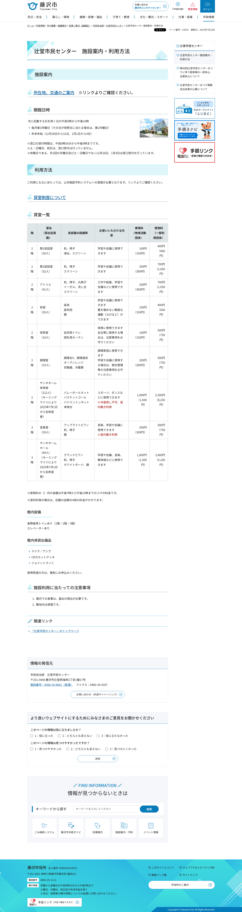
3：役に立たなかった (114, 736)
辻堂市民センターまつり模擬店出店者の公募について (196, 87)
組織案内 (62, 25)
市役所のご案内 (180, 885)
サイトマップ (190, 875)
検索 (149, 809)
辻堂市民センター (115, 25)
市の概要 (51, 25)
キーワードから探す (51, 808)
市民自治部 (98, 25)
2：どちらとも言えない (77, 736)
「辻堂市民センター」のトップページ (55, 631)
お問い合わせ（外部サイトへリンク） (97, 694)
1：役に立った (44, 736)
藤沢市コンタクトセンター (148, 6)
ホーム (30, 25)
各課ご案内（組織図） (80, 25)
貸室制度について (50, 197)
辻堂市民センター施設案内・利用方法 (196, 57)
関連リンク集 (159, 875)
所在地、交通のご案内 (54, 92)
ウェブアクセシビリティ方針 (199, 867)
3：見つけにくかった (123, 749)
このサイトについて (163, 867)
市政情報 (40, 25)
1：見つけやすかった (48, 749)
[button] (178, 6)
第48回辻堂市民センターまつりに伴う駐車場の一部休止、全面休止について (196, 72)
